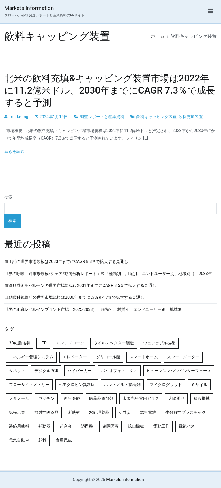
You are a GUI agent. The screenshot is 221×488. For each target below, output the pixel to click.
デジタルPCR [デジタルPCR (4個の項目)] (46, 370)
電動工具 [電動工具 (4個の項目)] (161, 426)
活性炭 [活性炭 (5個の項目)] (125, 412)
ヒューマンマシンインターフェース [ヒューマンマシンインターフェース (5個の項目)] (179, 370)
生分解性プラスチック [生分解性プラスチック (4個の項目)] (185, 412)
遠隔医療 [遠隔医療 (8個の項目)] (110, 426)
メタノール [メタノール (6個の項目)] (19, 398)
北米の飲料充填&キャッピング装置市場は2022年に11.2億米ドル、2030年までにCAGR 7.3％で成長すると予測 (109, 90)
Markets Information (29, 8)
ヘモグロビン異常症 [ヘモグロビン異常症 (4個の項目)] (77, 384)
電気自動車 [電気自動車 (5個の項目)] (19, 440)
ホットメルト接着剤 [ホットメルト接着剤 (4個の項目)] (122, 384)
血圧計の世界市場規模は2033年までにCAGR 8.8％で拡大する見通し (66, 261)
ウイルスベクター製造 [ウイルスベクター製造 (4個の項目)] (113, 343)
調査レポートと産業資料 (102, 116)
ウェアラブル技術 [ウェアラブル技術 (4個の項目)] (159, 343)
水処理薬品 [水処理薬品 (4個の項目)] (99, 412)
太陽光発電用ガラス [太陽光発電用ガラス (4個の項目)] (141, 398)
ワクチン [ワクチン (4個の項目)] (46, 398)
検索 (8, 197)
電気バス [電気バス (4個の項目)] (187, 426)
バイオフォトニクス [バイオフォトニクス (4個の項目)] (119, 370)
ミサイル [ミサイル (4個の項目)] (199, 384)
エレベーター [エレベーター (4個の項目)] (75, 357)
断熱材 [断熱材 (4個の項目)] (74, 412)
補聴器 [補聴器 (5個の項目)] (44, 426)
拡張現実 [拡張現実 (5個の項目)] (17, 412)
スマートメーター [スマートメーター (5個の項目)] (183, 357)
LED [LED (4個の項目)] (43, 343)
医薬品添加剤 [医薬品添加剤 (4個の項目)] (101, 398)
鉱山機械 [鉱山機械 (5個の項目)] (136, 426)
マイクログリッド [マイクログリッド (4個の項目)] (166, 384)
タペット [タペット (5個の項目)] (17, 370)
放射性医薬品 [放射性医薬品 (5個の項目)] (46, 412)
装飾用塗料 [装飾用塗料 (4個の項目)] (19, 426)
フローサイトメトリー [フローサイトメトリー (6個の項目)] (29, 384)
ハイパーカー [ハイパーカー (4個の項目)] (80, 370)
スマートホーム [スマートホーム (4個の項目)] (144, 357)
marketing (19, 116)
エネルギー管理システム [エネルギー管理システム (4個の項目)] (31, 357)
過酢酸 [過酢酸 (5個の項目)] (87, 426)
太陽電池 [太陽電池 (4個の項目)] (176, 398)
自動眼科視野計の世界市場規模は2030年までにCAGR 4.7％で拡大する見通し (74, 297)
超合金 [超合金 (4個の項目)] (66, 426)
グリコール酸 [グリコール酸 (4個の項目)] (108, 357)
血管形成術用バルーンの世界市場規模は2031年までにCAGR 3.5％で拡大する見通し (80, 285)
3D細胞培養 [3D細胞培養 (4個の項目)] (19, 343)
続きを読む (14, 151)
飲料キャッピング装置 (156, 116)
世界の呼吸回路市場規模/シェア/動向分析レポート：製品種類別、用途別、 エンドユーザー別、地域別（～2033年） (110, 273)
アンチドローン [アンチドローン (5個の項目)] (70, 343)
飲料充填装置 (191, 116)
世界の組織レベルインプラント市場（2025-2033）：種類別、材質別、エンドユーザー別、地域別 (93, 309)
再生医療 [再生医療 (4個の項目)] (72, 398)
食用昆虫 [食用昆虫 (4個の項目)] (64, 440)
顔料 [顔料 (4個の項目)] (42, 440)
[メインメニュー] (210, 11)
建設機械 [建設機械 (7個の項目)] (202, 398)
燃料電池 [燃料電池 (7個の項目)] (148, 412)
